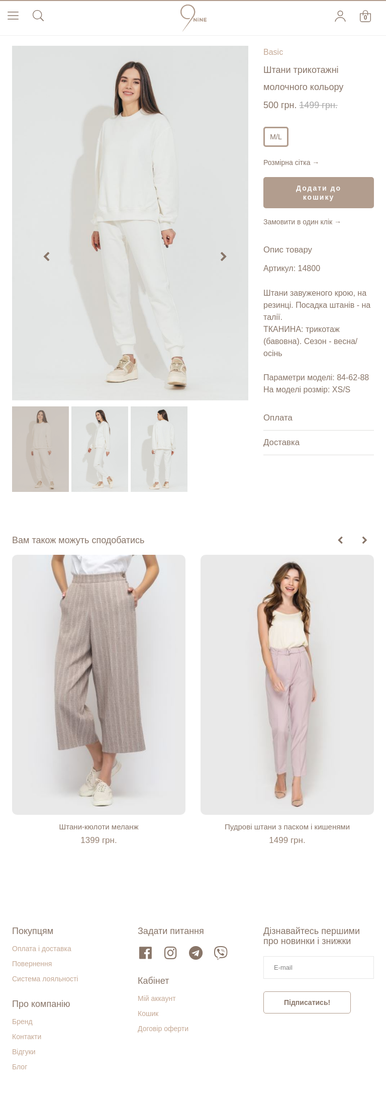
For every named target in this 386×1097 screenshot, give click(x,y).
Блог (19, 1067)
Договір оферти (163, 1029)
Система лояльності (45, 979)
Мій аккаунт (157, 998)
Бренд (22, 1022)
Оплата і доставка (41, 949)
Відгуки (24, 1052)
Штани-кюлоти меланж (99, 826)
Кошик (148, 1013)
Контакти (26, 1037)
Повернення (32, 964)
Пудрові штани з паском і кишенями (287, 826)
